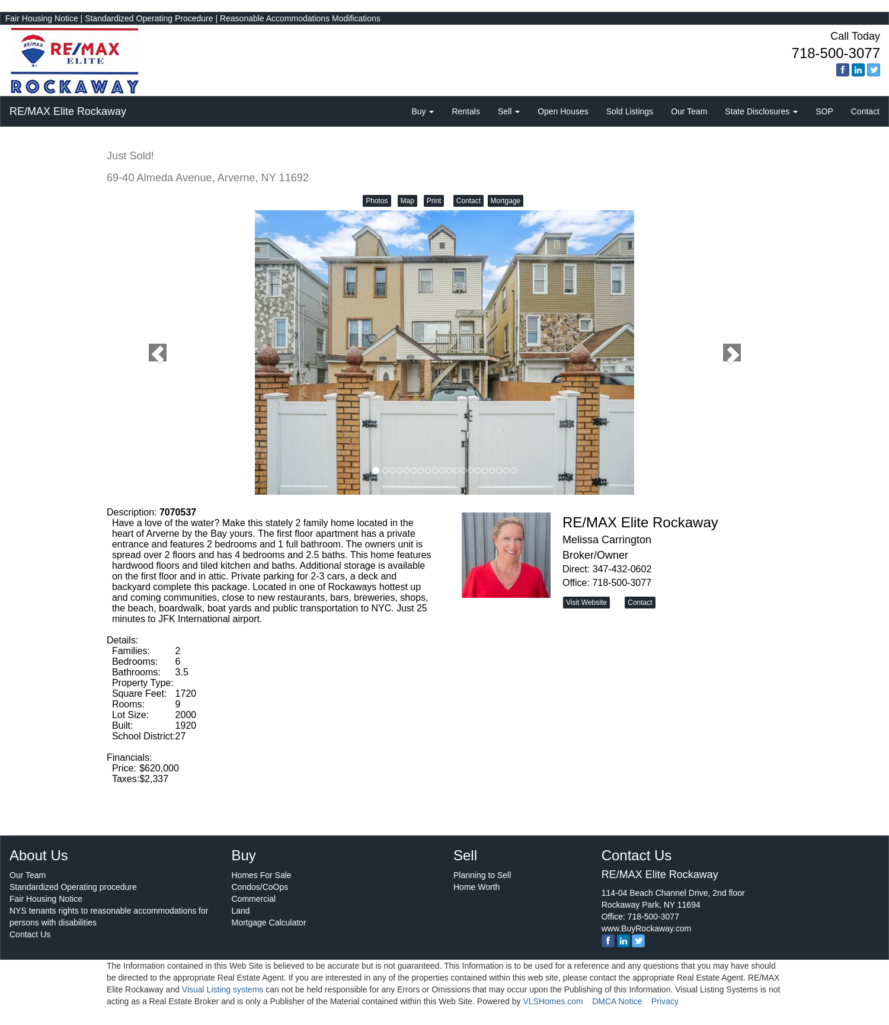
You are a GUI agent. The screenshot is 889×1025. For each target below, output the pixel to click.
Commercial (254, 899)
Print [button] (434, 201)
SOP (824, 111)
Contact (865, 111)
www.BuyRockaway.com (646, 928)
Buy (422, 111)
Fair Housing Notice (41, 18)
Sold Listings (629, 111)
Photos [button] (377, 201)
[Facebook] (842, 69)
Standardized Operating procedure (73, 887)
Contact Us (29, 934)
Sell (509, 111)
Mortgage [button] (506, 201)
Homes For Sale (262, 875)
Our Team (689, 111)
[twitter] (873, 69)
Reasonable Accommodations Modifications (300, 18)
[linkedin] (858, 69)
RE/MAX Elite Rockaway (67, 111)
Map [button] (407, 201)
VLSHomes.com (553, 1001)
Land (241, 910)
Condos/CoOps (260, 887)
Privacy (665, 1001)
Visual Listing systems (222, 989)
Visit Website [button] (586, 602)
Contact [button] (468, 201)
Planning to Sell (482, 875)
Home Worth (476, 887)
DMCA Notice (617, 1001)
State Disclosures (761, 111)
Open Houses (563, 111)
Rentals (465, 111)
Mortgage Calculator (269, 922)
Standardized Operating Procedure (149, 18)
